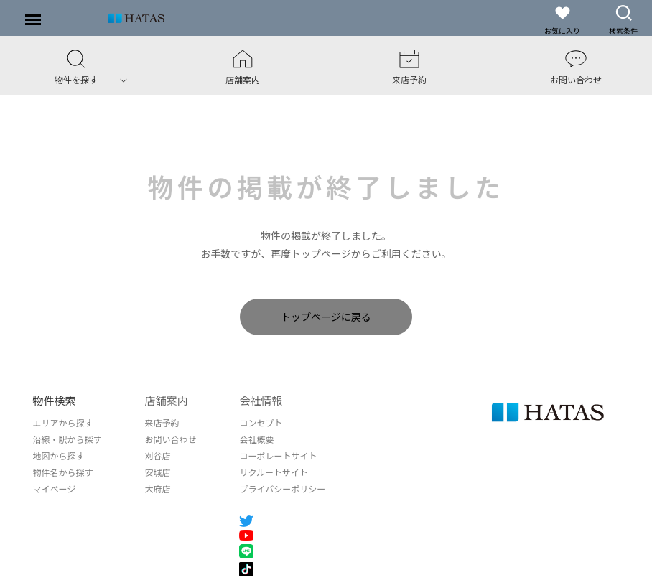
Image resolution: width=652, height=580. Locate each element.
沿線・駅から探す (66, 439)
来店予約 (161, 422)
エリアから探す (62, 422)
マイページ (53, 488)
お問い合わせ (170, 439)
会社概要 (256, 439)
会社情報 (260, 400)
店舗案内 (165, 400)
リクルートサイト (273, 472)
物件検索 (53, 400)
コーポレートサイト (278, 455)
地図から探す (58, 455)
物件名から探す (62, 472)
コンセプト (260, 422)
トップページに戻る (326, 316)
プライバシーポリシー (282, 488)
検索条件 (623, 20)
